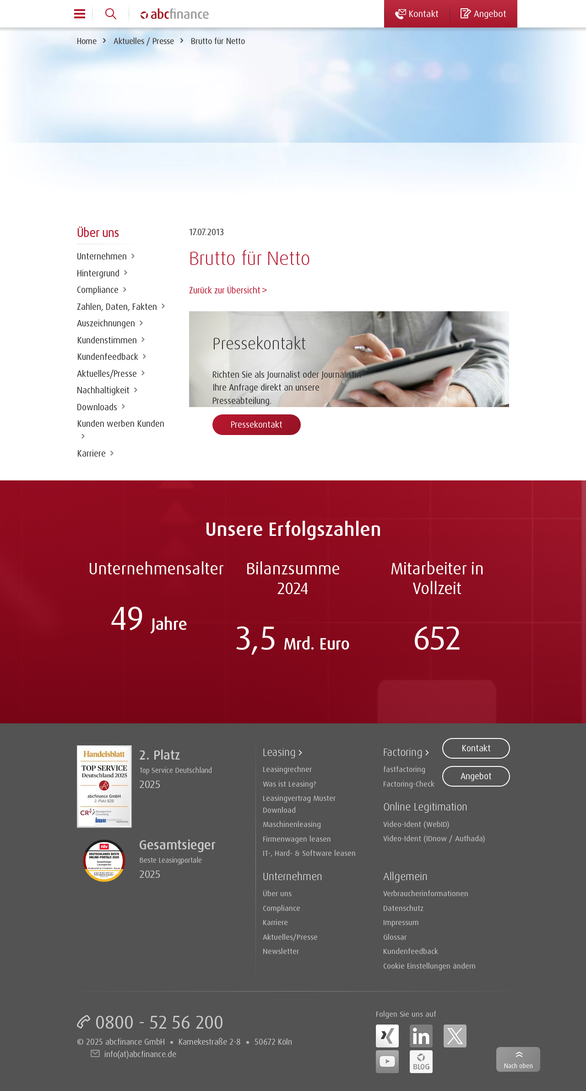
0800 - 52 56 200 (159, 1021)
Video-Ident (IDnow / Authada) (434, 838)
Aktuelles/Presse (107, 373)
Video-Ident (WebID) (416, 824)
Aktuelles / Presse (144, 41)
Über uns (277, 893)
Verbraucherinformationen (425, 893)
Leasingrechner (287, 769)
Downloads (97, 407)
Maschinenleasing (292, 824)
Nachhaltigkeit (103, 390)
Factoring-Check (408, 783)
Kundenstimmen (107, 340)
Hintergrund (98, 273)
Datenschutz (403, 908)
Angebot (476, 776)
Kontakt (476, 748)
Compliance (98, 289)
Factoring (403, 752)
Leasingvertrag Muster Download (299, 804)
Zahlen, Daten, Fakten (117, 306)
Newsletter (281, 951)
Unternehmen (102, 256)
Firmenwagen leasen (297, 838)
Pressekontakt (256, 423)
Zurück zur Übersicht (224, 290)
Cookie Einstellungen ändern (429, 965)
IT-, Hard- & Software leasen (309, 853)
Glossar (395, 937)
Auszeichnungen (106, 323)
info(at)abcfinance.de (140, 1054)
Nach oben (518, 1065)
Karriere (91, 453)
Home (87, 41)
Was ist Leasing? (289, 783)
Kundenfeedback (107, 356)
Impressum (401, 922)
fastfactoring (404, 769)
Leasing (279, 752)
